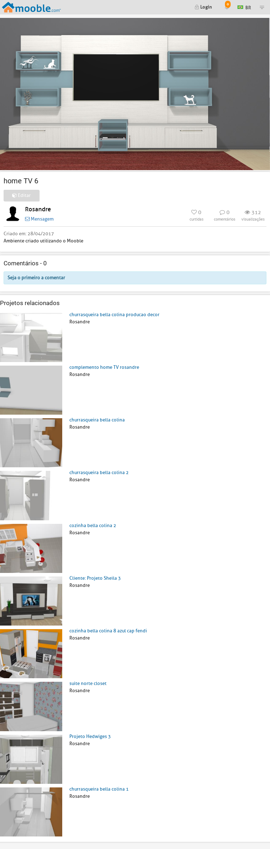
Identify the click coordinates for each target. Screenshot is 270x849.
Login (203, 6)
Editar (21, 195)
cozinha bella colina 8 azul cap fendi (108, 631)
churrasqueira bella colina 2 (99, 472)
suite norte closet (88, 683)
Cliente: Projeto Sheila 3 (95, 578)
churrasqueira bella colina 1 (99, 789)
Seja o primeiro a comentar (36, 278)
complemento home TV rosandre (104, 367)
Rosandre (38, 209)
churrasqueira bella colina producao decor (114, 315)
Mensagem (39, 219)
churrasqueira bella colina (97, 420)
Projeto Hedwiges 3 (90, 736)
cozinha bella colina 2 (92, 525)
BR (244, 6)
